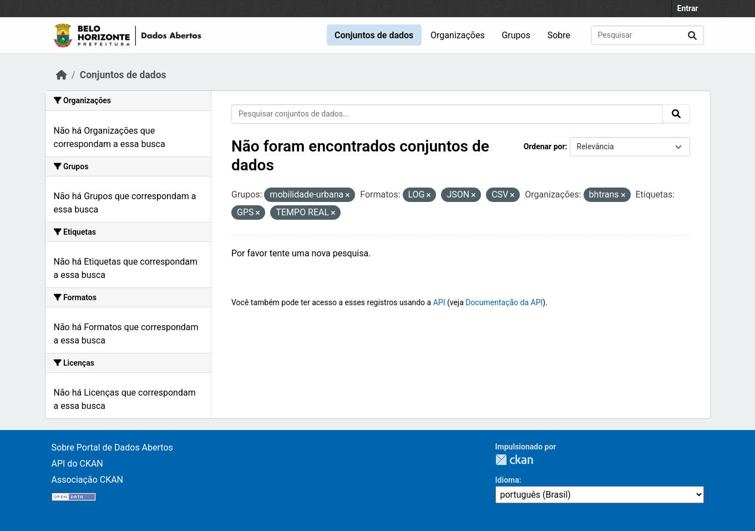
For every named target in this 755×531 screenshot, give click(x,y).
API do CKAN (77, 463)
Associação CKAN (88, 479)
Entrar (687, 8)
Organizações (457, 35)
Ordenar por (544, 146)
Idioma (507, 480)
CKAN (514, 460)
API (439, 302)
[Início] (61, 74)
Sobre (559, 35)
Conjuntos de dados (374, 35)
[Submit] (692, 35)
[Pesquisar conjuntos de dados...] (647, 35)
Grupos (515, 35)
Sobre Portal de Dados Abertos (112, 447)
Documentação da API (504, 302)
